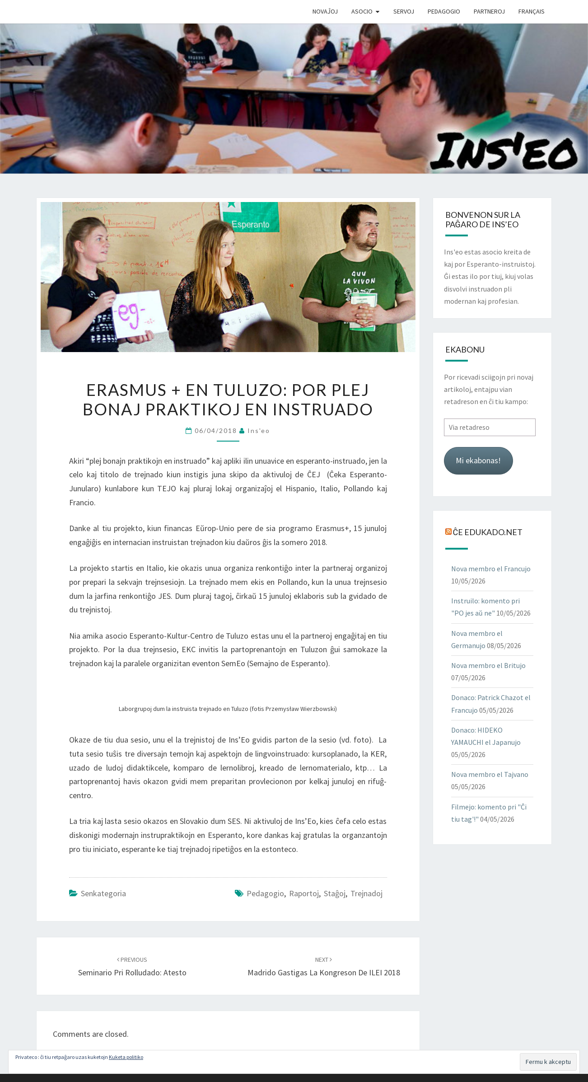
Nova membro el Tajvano (489, 774)
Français (531, 11)
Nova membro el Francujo (491, 568)
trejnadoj (366, 893)
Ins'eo (258, 430)
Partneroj (489, 11)
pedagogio (265, 893)
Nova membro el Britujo (488, 665)
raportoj (304, 893)
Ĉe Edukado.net (488, 531)
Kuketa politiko (126, 1057)
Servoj (403, 11)
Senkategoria (103, 893)
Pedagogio (444, 11)
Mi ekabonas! (478, 460)
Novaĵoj (325, 11)
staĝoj (334, 893)
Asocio (362, 11)
